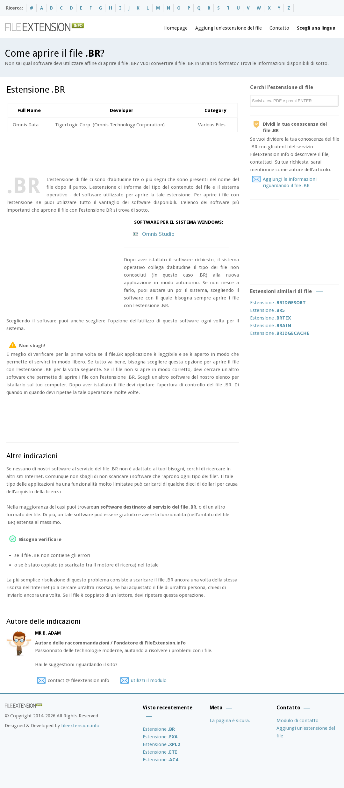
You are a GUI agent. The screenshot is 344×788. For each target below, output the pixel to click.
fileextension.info (80, 725)
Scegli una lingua (316, 28)
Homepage (175, 28)
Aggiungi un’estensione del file (228, 28)
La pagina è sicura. (230, 720)
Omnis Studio (158, 234)
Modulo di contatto (297, 720)
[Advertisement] (122, 152)
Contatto (279, 28)
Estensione (278, 303)
